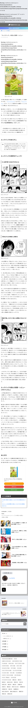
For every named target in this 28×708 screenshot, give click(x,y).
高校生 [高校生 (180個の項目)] (10, 693)
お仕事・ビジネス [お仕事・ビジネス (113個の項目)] (6, 661)
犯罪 (21, 515)
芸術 (3, 517)
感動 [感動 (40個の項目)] (8, 686)
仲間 (17, 515)
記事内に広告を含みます (14, 28)
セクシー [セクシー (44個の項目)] (19, 665)
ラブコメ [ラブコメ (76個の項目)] (13, 677)
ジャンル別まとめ (8, 636)
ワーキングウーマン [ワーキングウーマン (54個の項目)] (6, 679)
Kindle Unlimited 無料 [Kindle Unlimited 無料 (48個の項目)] (7, 658)
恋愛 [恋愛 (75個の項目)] (3, 686)
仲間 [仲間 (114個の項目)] (14, 679)
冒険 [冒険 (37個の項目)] (19, 679)
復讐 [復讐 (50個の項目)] (14, 684)
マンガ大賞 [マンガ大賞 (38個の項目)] (19, 672)
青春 (7, 517)
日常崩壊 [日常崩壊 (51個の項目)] (22, 686)
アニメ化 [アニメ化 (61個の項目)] (4, 663)
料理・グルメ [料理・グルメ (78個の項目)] (15, 686)
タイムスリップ (11, 515)
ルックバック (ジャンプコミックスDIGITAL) (13, 479)
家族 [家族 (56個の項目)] (9, 684)
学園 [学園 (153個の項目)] (16, 682)
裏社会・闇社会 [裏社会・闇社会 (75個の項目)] (13, 691)
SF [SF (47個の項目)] (15, 658)
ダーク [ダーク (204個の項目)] (13, 668)
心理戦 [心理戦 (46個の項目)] (20, 684)
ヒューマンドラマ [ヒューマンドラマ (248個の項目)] (17, 670)
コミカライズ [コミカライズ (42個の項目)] (5, 665)
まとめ (4, 633)
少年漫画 (9, 511)
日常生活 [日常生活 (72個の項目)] (4, 689)
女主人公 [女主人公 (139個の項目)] (9, 682)
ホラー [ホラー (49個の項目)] (12, 672)
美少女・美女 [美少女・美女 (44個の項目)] (5, 691)
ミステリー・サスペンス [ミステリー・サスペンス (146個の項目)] (7, 675)
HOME (14, 702)
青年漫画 (5, 649)
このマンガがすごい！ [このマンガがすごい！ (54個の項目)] (17, 661)
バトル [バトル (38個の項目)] (19, 668)
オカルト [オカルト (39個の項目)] (11, 663)
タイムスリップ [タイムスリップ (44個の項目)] (5, 668)
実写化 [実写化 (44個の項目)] (4, 684)
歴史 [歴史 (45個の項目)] (10, 689)
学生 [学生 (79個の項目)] (21, 682)
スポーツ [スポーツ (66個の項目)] (12, 665)
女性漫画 (5, 641)
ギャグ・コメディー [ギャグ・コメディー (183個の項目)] (19, 663)
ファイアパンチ (11, 101)
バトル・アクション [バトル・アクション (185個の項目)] (6, 670)
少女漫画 (5, 644)
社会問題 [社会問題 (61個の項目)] (16, 689)
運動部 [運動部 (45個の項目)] (21, 691)
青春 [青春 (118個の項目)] (4, 693)
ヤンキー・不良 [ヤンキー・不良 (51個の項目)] (5, 677)
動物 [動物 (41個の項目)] (3, 682)
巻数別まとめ (7, 638)
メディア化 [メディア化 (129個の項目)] (17, 675)
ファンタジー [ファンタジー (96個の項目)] (5, 672)
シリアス (4, 515)
